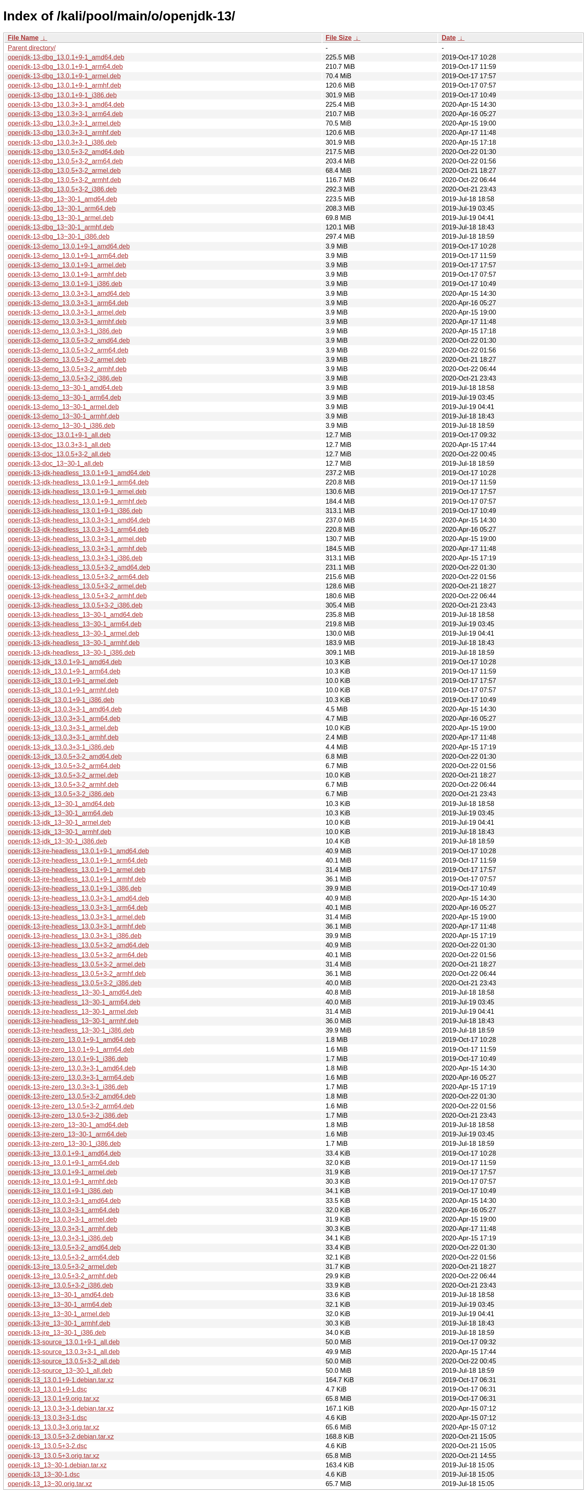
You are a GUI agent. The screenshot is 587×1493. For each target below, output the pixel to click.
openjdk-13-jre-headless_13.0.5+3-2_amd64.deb (78, 945)
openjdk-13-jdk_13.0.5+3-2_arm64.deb (64, 765)
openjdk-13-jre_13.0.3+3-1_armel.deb (62, 1219)
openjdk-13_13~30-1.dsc (44, 1474)
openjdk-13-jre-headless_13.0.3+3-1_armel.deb (77, 917)
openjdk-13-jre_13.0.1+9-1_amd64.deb (64, 1153)
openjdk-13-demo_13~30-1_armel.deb (63, 406)
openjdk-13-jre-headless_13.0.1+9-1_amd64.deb (78, 851)
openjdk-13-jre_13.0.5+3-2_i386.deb (60, 1285)
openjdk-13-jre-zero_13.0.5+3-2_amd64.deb (72, 1096)
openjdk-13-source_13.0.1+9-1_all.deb (63, 1342)
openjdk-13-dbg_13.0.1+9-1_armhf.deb (64, 85)
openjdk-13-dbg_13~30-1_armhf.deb (61, 227)
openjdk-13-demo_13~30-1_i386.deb (61, 425)
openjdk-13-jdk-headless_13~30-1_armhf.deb (73, 642)
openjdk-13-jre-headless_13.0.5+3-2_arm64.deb (78, 954)
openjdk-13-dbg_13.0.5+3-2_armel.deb (64, 170)
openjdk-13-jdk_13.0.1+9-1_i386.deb (61, 699)
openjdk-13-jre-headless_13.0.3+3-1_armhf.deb (77, 926)
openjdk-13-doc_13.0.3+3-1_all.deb (59, 444)
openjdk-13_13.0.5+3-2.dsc (47, 1445)
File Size (339, 37)
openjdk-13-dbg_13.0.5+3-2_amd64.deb (66, 151)
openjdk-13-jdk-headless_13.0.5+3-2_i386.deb (75, 605)
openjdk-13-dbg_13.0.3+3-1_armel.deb (64, 123)
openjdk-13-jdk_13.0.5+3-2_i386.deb (61, 794)
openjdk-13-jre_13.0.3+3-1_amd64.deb (64, 1200)
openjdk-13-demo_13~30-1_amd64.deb (65, 387)
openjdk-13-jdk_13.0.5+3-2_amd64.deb (65, 756)
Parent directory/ (31, 47)
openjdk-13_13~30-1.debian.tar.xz (57, 1465)
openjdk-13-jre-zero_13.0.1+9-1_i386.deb (68, 1058)
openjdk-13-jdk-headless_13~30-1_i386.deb (71, 652)
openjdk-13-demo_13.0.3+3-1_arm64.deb (68, 302)
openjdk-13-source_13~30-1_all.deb (60, 1370)
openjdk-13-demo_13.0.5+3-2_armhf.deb (67, 369)
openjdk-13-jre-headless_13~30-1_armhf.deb (73, 1020)
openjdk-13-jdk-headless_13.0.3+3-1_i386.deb (75, 558)
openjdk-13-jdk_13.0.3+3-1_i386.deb (61, 747)
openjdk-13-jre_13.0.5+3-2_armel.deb (62, 1266)
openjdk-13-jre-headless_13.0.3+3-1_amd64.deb (78, 898)
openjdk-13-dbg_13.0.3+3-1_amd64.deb (66, 104)
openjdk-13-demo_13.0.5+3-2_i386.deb (65, 378)
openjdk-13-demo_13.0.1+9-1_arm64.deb (68, 255)
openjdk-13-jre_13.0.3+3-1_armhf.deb (62, 1228)
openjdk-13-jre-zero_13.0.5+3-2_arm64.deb (71, 1106)
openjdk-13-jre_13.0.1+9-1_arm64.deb (63, 1162)
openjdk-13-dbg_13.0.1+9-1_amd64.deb (66, 57)
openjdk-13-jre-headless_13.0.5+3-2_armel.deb (77, 964)
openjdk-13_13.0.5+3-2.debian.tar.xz (61, 1436)
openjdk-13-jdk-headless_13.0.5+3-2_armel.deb (77, 586)
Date (448, 37)
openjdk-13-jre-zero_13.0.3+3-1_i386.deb (68, 1086)
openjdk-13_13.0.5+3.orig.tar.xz (53, 1455)
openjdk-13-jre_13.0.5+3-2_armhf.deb (62, 1276)
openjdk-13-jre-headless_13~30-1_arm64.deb (74, 1002)
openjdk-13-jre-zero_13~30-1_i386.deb (64, 1143)
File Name (23, 37)
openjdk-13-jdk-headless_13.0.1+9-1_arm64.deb (78, 482)
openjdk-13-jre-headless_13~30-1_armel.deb (73, 1011)
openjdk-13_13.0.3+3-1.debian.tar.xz (61, 1408)
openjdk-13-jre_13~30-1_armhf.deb (59, 1323)
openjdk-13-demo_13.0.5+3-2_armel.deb (67, 359)
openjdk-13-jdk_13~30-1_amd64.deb (61, 803)
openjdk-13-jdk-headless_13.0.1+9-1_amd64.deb (79, 472)
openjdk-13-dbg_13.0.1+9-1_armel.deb (64, 76)
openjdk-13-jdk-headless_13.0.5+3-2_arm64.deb (78, 576)
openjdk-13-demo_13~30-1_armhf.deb (63, 416)
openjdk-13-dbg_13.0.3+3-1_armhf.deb (64, 132)
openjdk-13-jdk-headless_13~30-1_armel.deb (73, 633)
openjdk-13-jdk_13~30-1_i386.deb (57, 841)
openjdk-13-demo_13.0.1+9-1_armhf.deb (67, 274)
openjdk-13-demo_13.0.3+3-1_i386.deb (65, 331)
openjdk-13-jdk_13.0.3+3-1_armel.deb (63, 727)
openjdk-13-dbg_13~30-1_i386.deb (59, 236)
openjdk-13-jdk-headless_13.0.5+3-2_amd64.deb (79, 567)
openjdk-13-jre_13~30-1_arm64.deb (60, 1304)
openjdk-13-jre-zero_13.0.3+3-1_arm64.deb (71, 1077)
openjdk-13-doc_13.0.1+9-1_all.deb (59, 435)
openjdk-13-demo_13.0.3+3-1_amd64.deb (69, 293)
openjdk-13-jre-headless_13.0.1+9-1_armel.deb (77, 869)
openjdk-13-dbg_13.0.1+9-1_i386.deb (62, 95)
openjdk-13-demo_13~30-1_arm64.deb (64, 397)
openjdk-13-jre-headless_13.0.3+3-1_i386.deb (74, 935)
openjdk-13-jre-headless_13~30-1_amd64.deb (75, 992)
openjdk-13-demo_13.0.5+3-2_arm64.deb (68, 350)
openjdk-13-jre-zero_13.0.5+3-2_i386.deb (68, 1115)
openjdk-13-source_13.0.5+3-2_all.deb (63, 1361)
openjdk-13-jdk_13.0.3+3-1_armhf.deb (63, 737)
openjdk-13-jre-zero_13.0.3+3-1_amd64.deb (72, 1068)
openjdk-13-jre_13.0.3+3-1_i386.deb (60, 1238)
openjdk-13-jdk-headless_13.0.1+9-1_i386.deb (75, 510)
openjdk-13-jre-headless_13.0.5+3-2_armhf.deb (77, 973)
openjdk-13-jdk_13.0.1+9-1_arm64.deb (64, 671)
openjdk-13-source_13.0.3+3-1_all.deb (63, 1351)
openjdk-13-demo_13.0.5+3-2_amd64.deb (69, 340)
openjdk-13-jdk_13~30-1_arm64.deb (60, 813)
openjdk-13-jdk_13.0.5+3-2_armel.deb (63, 775)
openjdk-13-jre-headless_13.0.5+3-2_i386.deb (74, 983)
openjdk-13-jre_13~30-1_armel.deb (59, 1313)
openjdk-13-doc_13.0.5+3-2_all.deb (59, 454)
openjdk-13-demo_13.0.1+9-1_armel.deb (67, 265)
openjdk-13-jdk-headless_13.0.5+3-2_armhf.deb (77, 595)
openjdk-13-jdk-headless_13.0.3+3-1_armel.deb (77, 538)
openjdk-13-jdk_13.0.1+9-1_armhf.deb (63, 690)
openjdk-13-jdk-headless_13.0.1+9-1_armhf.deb (77, 501)
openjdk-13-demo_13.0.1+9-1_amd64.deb (69, 246)
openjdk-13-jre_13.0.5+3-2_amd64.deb (64, 1247)
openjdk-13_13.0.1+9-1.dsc (47, 1389)
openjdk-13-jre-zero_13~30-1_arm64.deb (67, 1134)
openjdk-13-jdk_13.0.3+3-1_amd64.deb (65, 709)
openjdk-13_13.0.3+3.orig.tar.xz (53, 1427)
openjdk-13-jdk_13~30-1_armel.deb (59, 822)
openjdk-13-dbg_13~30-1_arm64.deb (62, 208)
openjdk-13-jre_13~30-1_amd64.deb (60, 1294)
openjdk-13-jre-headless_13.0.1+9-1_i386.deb (74, 888)
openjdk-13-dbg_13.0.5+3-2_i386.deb (62, 189)
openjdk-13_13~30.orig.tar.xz (50, 1483)
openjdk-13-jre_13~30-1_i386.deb (57, 1332)
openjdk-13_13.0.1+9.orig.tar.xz (53, 1398)
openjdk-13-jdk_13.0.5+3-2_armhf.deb (63, 784)
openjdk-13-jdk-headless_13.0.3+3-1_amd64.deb (79, 520)
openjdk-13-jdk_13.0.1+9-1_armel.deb (63, 680)
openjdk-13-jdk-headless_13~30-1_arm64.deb (74, 624)
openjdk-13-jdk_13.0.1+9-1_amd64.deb (65, 661)
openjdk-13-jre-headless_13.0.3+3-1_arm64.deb (78, 907)
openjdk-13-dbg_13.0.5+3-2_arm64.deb (65, 161)
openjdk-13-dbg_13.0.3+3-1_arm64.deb (65, 113)
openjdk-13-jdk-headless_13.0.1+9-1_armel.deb (77, 491)
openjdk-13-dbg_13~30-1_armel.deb (60, 217)
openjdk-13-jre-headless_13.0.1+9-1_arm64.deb (78, 860)
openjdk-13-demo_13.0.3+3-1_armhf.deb (67, 321)
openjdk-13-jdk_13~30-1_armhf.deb (59, 831)
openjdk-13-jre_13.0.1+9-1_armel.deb (62, 1172)
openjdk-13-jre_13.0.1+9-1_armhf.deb (62, 1181)
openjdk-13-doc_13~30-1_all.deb (55, 463)
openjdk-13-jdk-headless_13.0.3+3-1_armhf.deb (77, 548)
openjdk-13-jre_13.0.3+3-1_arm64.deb (63, 1210)
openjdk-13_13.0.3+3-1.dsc (47, 1417)
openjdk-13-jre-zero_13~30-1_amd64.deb (68, 1124)
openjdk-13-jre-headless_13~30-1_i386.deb (71, 1030)
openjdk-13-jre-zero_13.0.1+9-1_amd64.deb (72, 1039)
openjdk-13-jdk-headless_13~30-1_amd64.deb (75, 614)
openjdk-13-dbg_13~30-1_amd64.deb (62, 199)
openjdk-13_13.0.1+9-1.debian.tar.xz (61, 1379)
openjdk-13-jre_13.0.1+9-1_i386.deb (60, 1190)
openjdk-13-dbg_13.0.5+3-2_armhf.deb (64, 179)
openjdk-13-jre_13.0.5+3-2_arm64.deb (63, 1257)
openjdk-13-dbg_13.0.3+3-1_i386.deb (62, 142)
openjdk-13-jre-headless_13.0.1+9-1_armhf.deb (77, 879)
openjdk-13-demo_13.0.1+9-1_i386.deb (65, 283)
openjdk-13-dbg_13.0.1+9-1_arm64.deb (65, 66)
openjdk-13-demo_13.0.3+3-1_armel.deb (67, 312)
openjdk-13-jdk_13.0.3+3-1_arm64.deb (64, 718)
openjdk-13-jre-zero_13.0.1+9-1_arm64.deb (71, 1049)
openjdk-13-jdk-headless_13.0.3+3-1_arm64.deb (78, 529)
